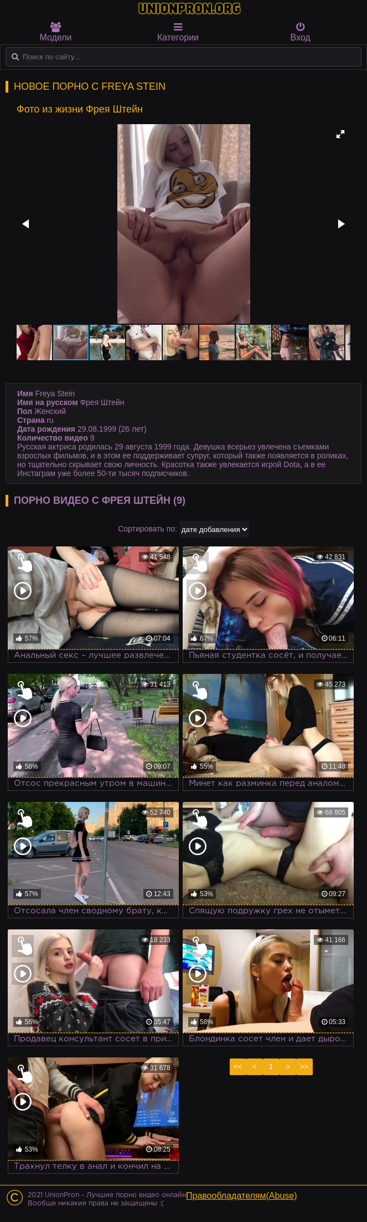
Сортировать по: (147, 528)
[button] (340, 134)
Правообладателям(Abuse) (241, 1195)
